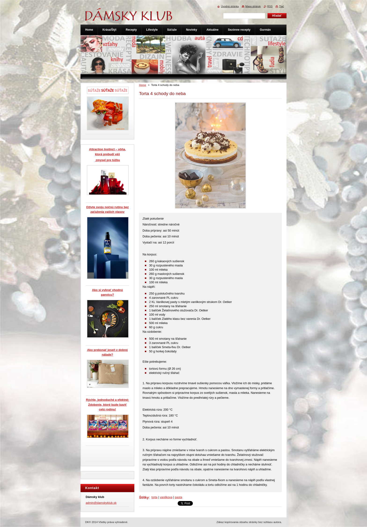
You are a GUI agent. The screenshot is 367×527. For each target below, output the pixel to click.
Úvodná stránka (230, 6)
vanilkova (166, 497)
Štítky (144, 497)
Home (142, 85)
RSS (269, 6)
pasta (178, 497)
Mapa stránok (253, 6)
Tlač (281, 6)
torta (154, 497)
